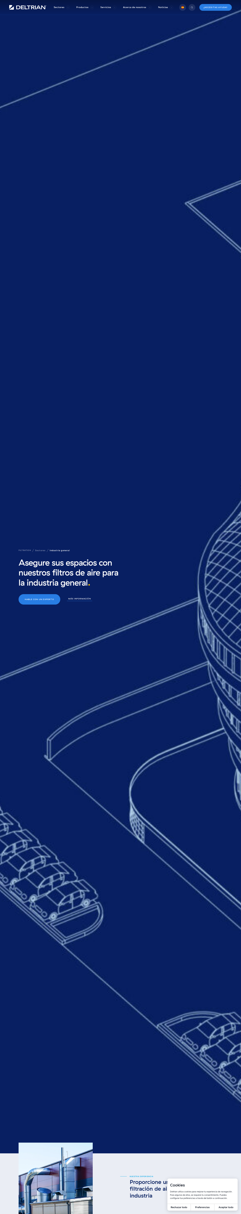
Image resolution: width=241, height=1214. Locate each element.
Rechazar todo (179, 1207)
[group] (61, 7)
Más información (79, 599)
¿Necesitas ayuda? (215, 7)
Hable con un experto (39, 599)
